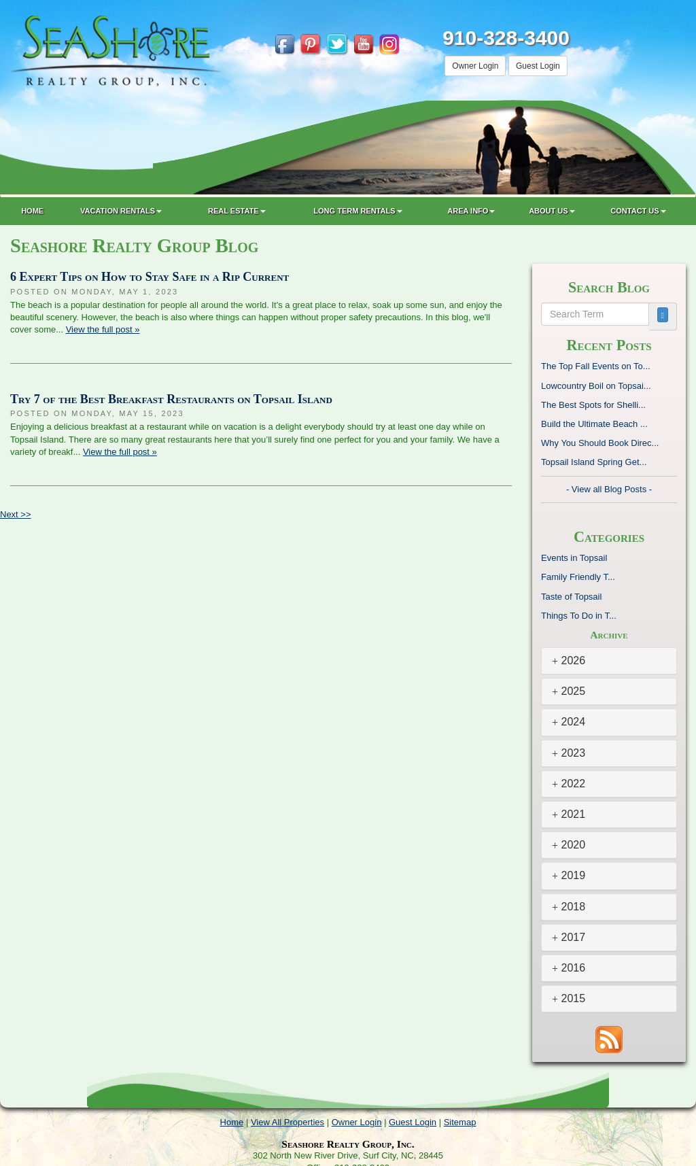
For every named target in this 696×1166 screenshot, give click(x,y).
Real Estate (237, 211)
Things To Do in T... (578, 616)
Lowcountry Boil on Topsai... (596, 386)
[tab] (609, 661)
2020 (568, 845)
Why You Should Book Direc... (600, 443)
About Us (551, 211)
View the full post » (103, 329)
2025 (568, 691)
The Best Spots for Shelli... (593, 405)
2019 (568, 875)
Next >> (15, 514)
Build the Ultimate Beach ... (594, 424)
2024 (568, 721)
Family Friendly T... (578, 577)
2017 (568, 937)
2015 (568, 998)
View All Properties (287, 1122)
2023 (568, 753)
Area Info (471, 211)
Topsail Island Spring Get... (593, 462)
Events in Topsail (574, 558)
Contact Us (637, 211)
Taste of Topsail (571, 596)
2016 (568, 968)
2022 (568, 783)
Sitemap (460, 1122)
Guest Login (538, 66)
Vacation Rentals (121, 211)
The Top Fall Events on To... (595, 366)
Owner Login (475, 66)
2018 (568, 906)
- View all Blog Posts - (609, 489)
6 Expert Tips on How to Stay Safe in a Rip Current (149, 277)
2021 (568, 814)
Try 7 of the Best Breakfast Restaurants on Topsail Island (171, 399)
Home (32, 211)
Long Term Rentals (357, 211)
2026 (568, 660)
